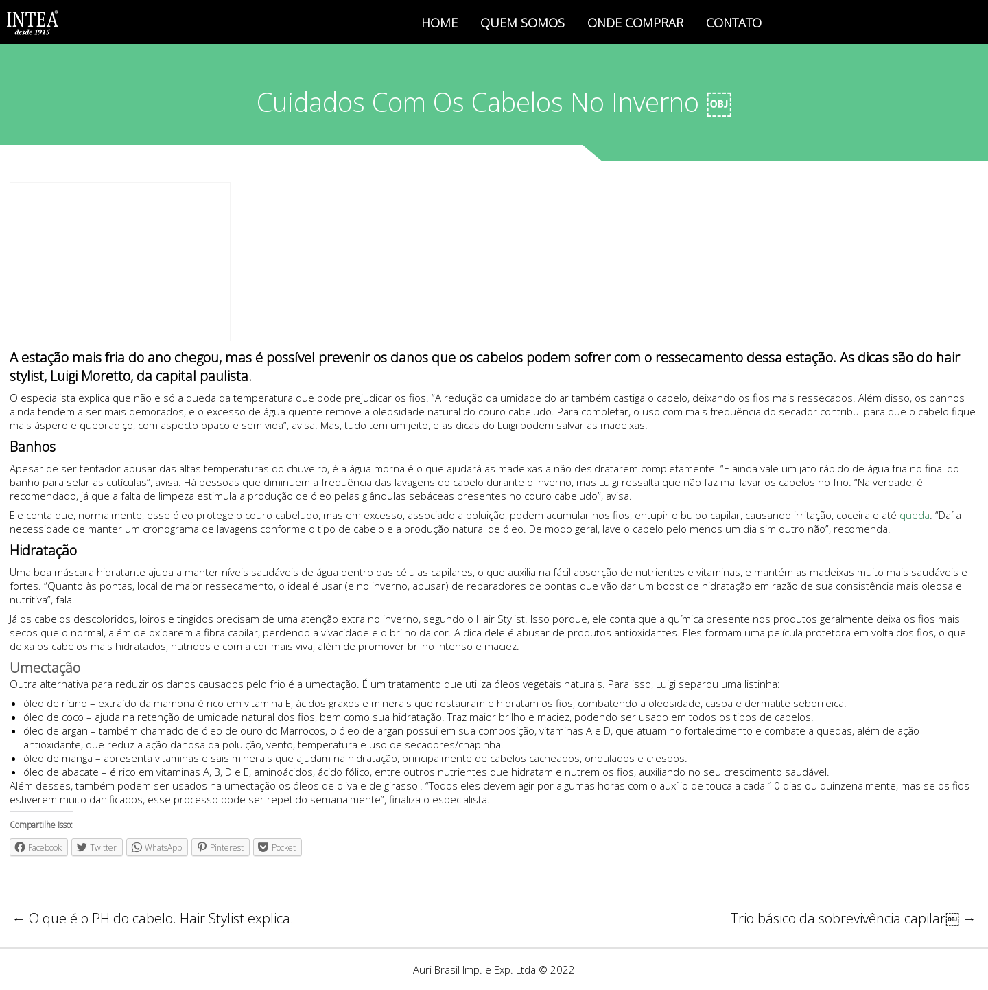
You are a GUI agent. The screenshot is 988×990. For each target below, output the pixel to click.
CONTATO (734, 22)
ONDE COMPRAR (635, 22)
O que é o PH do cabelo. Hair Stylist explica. (153, 918)
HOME (439, 22)
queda (914, 515)
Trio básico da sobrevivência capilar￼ (853, 918)
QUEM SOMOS (522, 22)
